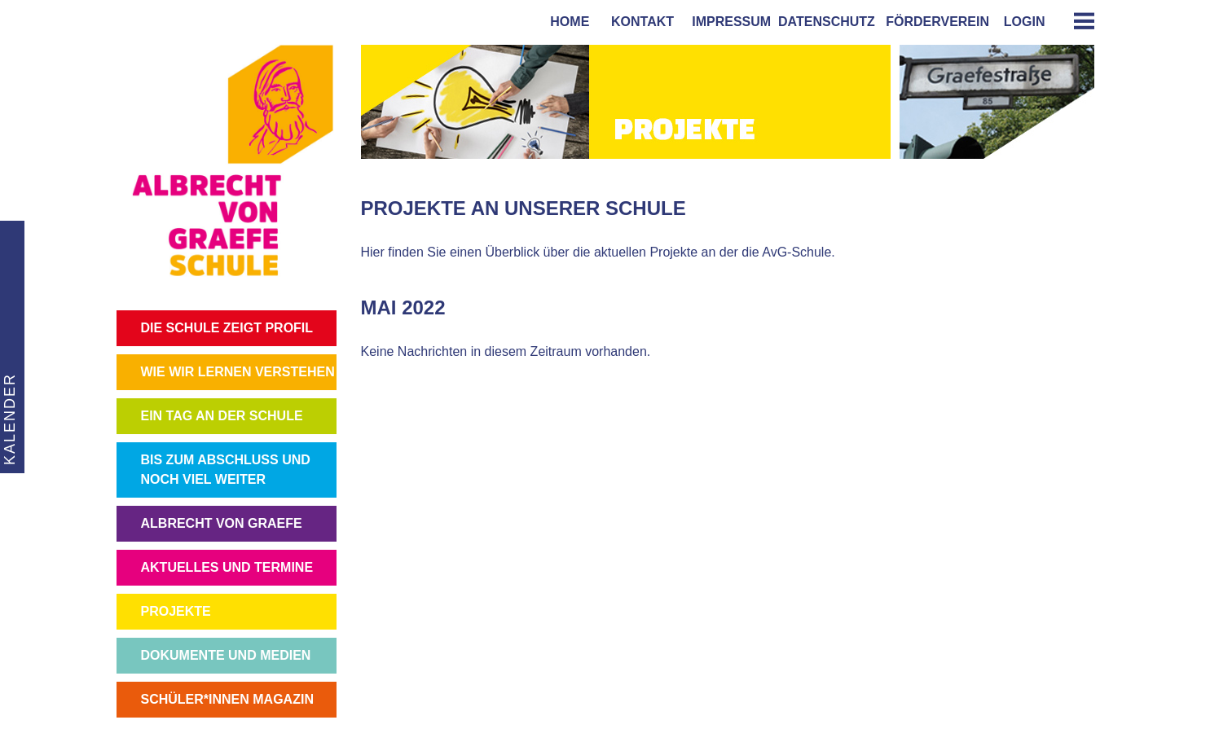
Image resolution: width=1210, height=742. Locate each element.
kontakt (639, 22)
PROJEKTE (176, 611)
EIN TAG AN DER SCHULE (222, 416)
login (1024, 22)
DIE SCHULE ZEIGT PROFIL (227, 328)
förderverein (933, 22)
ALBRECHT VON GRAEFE (221, 523)
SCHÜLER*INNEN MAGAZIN (227, 699)
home (566, 22)
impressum (727, 22)
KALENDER (8, 419)
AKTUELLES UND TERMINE (227, 567)
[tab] (1078, 21)
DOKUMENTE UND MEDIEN (226, 655)
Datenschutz (826, 22)
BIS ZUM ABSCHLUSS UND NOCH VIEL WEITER (225, 469)
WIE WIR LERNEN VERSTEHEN (238, 372)
